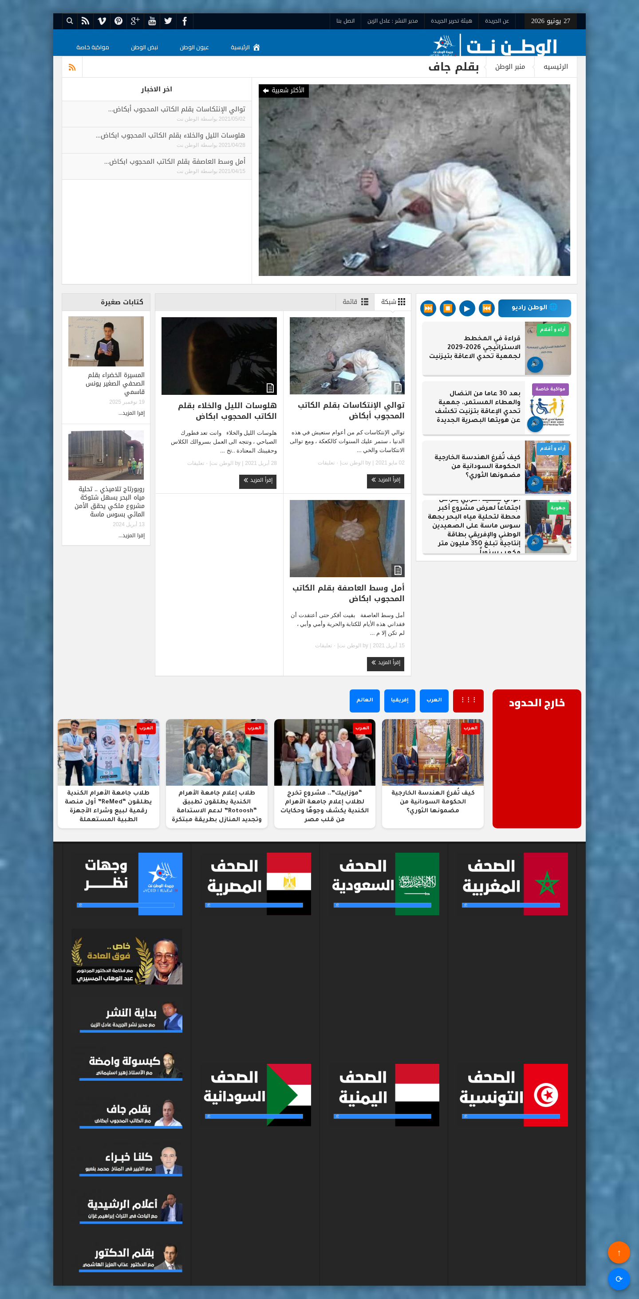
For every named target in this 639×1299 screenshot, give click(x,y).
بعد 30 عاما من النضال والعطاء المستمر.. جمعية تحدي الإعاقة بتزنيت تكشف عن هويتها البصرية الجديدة (478, 408)
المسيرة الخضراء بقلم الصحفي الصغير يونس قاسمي (115, 383)
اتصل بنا (345, 21)
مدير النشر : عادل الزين (392, 21)
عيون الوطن (194, 47)
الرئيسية (246, 47)
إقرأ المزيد (385, 479)
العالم (364, 701)
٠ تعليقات (329, 463)
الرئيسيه (556, 66)
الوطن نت (188, 119)
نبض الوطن (144, 47)
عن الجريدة (497, 21)
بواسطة (208, 119)
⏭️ (428, 308)
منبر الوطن (510, 66)
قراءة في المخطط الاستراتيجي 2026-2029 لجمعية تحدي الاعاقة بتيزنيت (475, 348)
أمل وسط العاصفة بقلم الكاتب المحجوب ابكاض (348, 593)
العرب (434, 701)
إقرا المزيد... (131, 413)
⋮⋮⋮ (468, 701)
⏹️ (448, 308)
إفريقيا (400, 701)
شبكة (395, 302)
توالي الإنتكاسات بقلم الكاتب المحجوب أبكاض (351, 410)
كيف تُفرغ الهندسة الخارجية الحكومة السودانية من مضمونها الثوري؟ (477, 467)
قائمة (357, 302)
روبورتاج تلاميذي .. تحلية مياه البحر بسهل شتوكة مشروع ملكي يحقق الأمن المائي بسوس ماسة (110, 502)
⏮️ (487, 308)
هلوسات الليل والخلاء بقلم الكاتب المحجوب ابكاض (227, 410)
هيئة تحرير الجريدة (451, 21)
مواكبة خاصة (92, 47)
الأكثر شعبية (283, 90)
